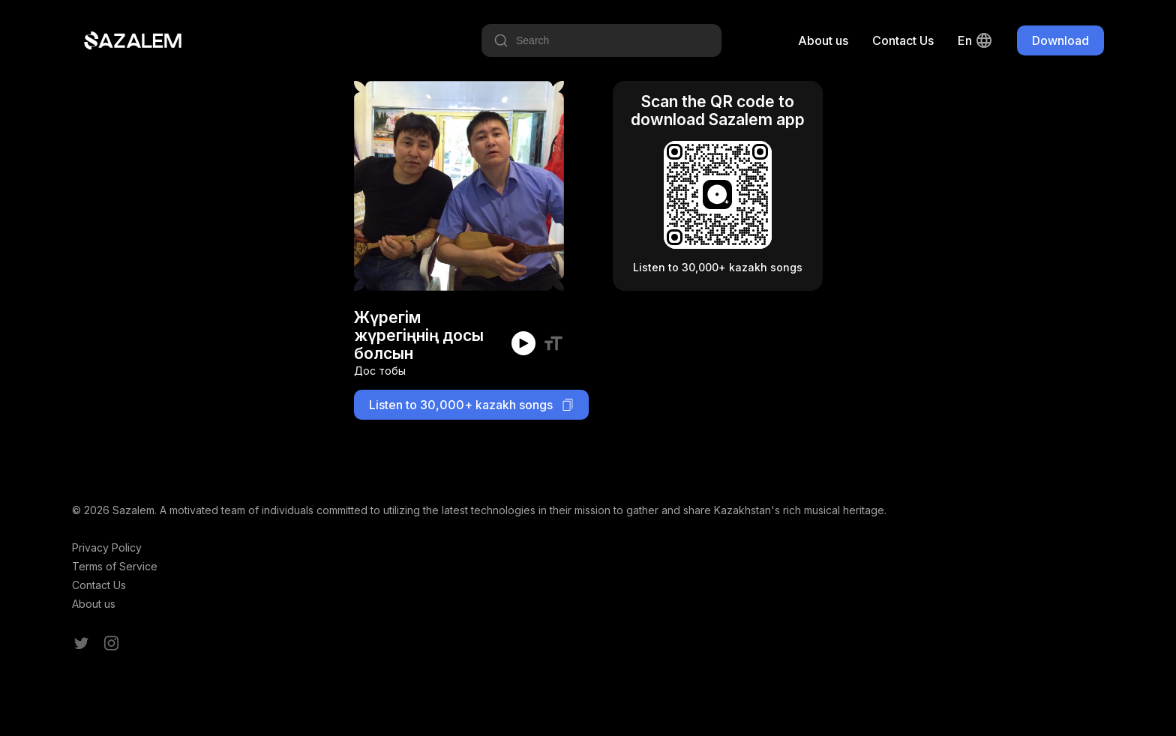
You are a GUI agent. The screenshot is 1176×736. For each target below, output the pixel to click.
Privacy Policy (107, 547)
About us (823, 40)
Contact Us (903, 40)
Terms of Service (115, 566)
